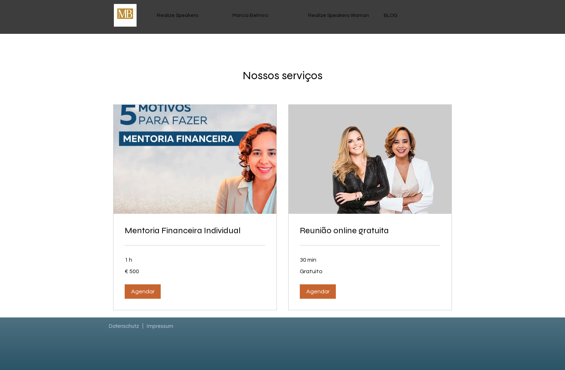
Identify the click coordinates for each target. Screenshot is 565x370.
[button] (143, 291)
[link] (195, 230)
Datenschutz (124, 326)
